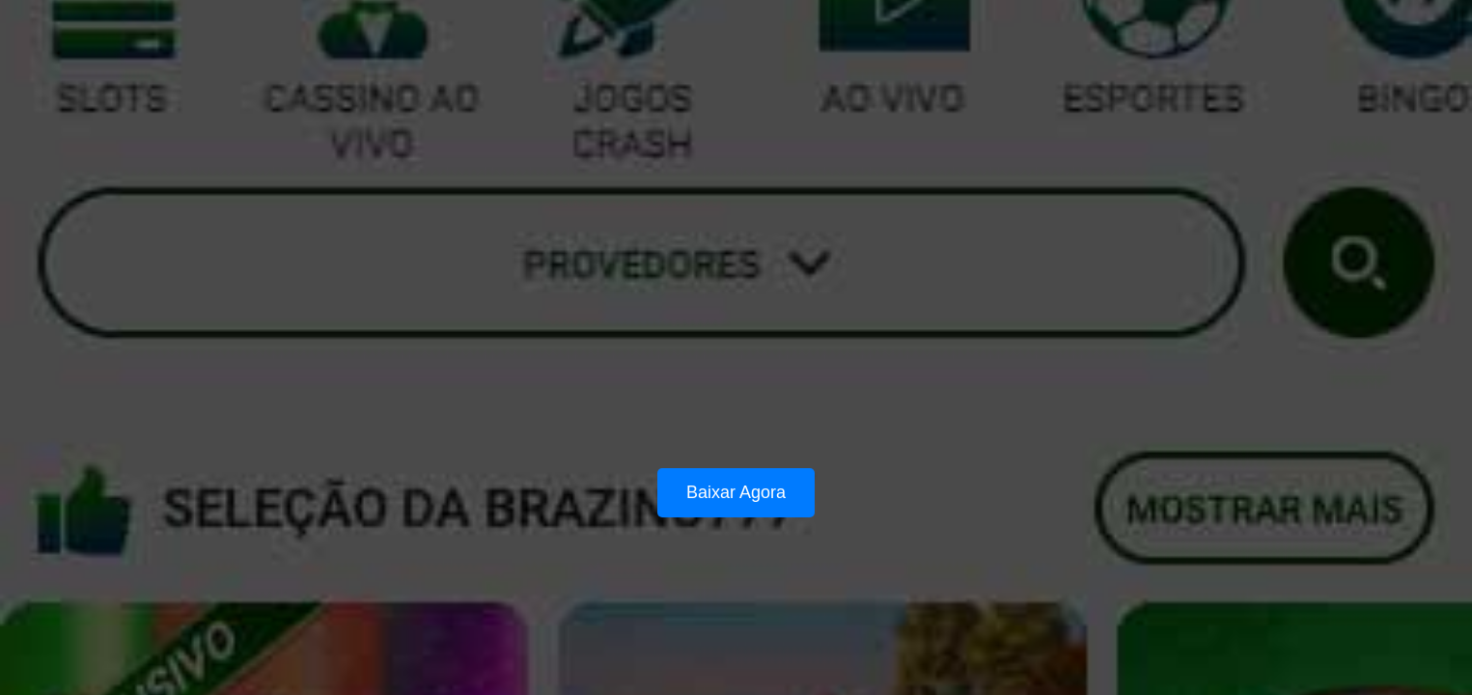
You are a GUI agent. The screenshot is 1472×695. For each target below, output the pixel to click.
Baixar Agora (736, 492)
